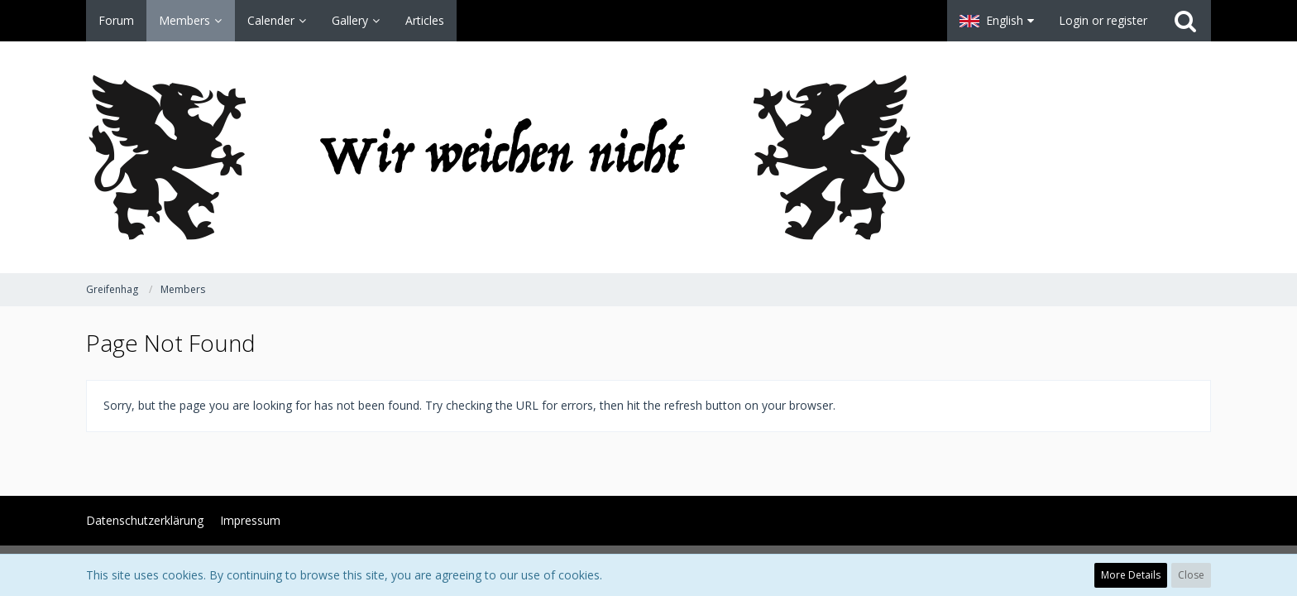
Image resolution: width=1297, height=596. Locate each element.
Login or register (1103, 20)
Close (1191, 575)
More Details (1131, 575)
